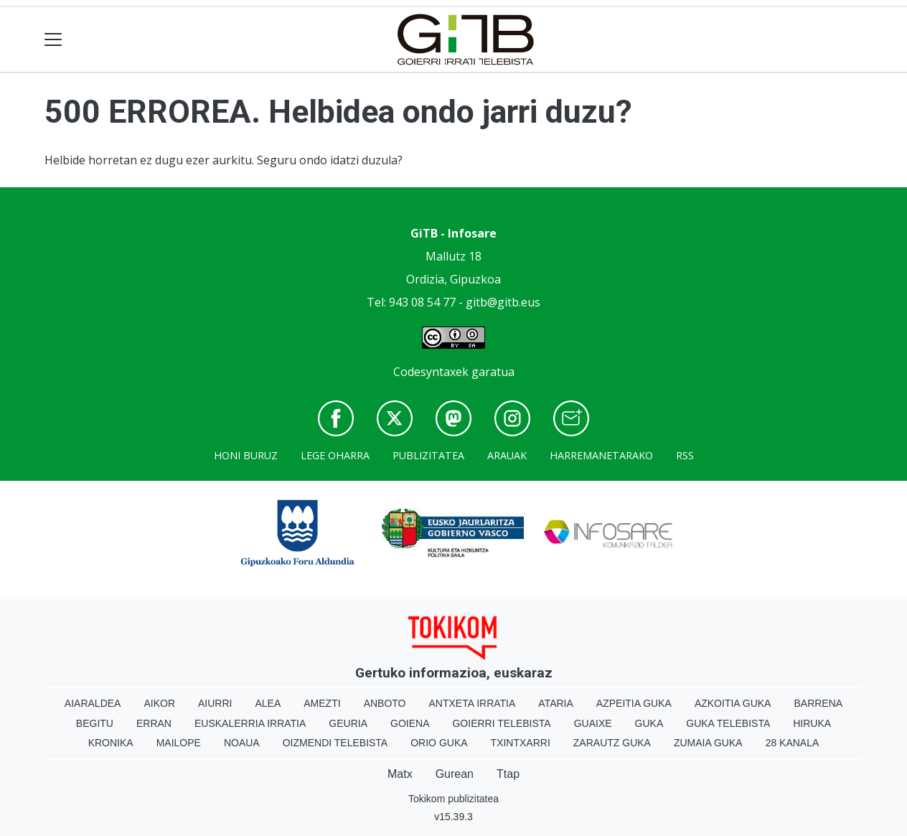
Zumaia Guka (708, 742)
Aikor (159, 703)
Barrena (818, 703)
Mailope (178, 742)
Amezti (322, 703)
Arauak (507, 455)
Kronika (110, 742)
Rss (685, 455)
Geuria (348, 723)
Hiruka (812, 723)
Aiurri (215, 703)
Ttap (508, 774)
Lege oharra (335, 455)
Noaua (242, 742)
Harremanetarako (601, 455)
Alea (268, 703)
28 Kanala (792, 742)
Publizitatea (428, 455)
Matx (400, 774)
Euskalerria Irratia (250, 723)
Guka (649, 723)
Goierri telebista (501, 723)
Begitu (94, 723)
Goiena (409, 723)
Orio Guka (438, 742)
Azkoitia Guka (733, 703)
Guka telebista (728, 723)
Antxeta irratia (472, 703)
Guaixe (593, 723)
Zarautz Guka (612, 742)
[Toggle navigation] (53, 39)
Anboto (385, 703)
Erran (153, 723)
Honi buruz (246, 455)
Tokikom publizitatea (453, 798)
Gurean (455, 774)
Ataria (555, 703)
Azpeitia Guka (634, 703)
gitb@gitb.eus (503, 302)
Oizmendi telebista (335, 742)
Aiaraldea (93, 703)
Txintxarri (520, 742)
